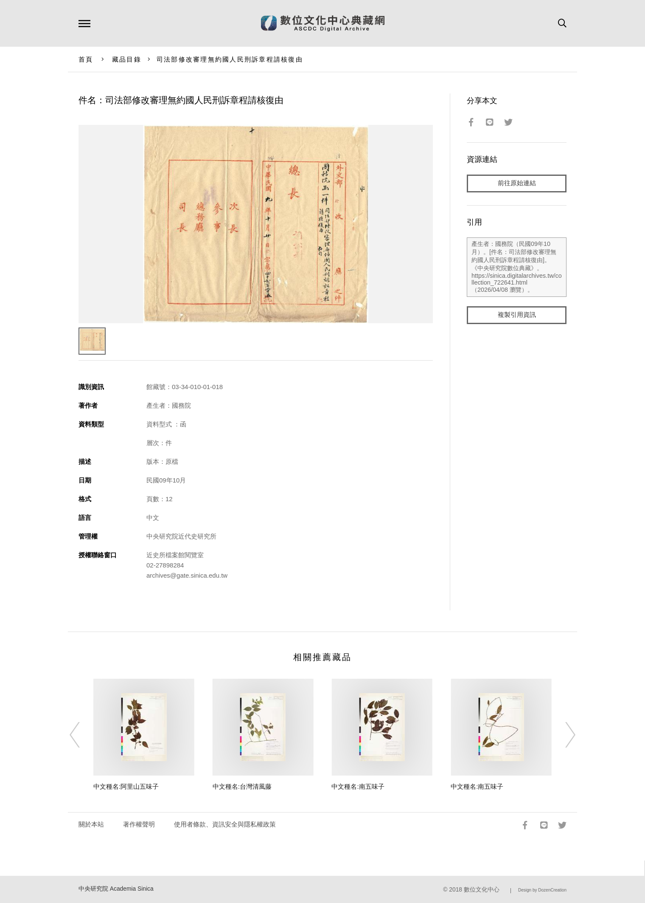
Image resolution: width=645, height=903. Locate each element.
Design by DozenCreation (542, 890)
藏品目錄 (126, 59)
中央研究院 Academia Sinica (116, 889)
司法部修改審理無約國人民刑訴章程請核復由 (230, 59)
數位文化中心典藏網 (322, 23)
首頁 (86, 59)
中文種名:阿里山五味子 (126, 786)
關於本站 (91, 824)
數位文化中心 (481, 889)
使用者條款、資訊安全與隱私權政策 (225, 824)
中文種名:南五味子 (357, 786)
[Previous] (82, 735)
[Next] (562, 735)
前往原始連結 (517, 183)
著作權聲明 (139, 824)
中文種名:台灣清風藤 (242, 786)
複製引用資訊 (517, 315)
